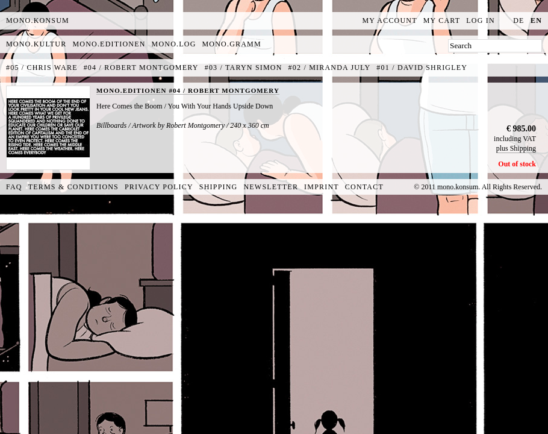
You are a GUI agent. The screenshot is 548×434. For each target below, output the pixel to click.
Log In (480, 20)
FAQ (14, 187)
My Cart (442, 20)
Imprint (321, 187)
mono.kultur (36, 44)
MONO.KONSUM (37, 20)
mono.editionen (108, 44)
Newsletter (270, 187)
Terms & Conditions (73, 187)
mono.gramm (231, 44)
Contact (364, 187)
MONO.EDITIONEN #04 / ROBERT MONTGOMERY (187, 90)
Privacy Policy (159, 187)
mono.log (174, 44)
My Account (390, 20)
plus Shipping (516, 148)
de (518, 20)
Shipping (218, 187)
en (536, 20)
